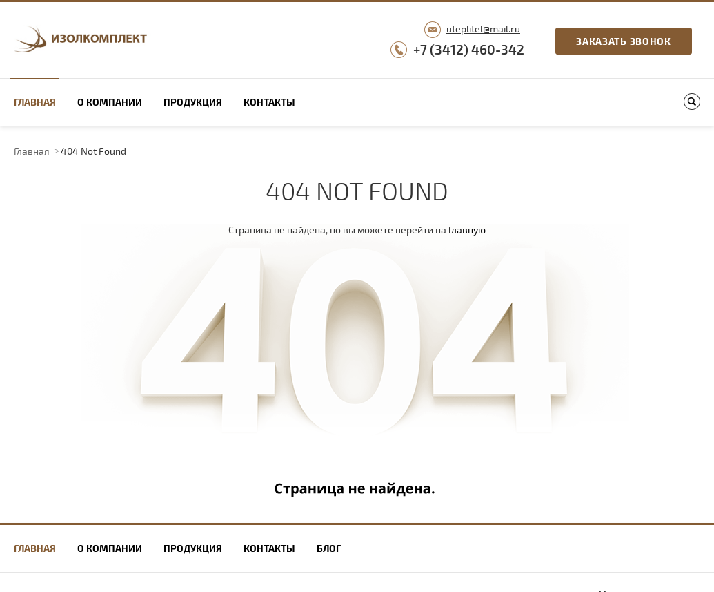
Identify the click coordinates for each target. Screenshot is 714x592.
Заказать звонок (623, 41)
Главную (467, 230)
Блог (329, 548)
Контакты (269, 102)
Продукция (192, 102)
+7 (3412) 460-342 (468, 49)
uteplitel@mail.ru (483, 29)
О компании (109, 102)
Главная (35, 102)
